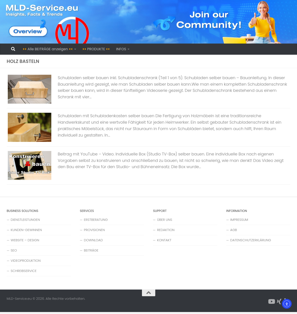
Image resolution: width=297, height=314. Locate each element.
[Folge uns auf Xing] (279, 303)
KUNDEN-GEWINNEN (26, 231)
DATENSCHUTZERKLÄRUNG (250, 242)
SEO (14, 252)
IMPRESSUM (239, 221)
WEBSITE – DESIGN (25, 242)
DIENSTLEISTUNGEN (25, 221)
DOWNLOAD (93, 242)
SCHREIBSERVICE (23, 272)
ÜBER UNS (164, 221)
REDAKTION (166, 231)
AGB (233, 231)
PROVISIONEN (94, 231)
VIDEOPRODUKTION (26, 262)
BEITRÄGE (91, 252)
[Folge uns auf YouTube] (271, 303)
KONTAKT (164, 242)
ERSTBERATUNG (96, 221)
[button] (10, 304)
